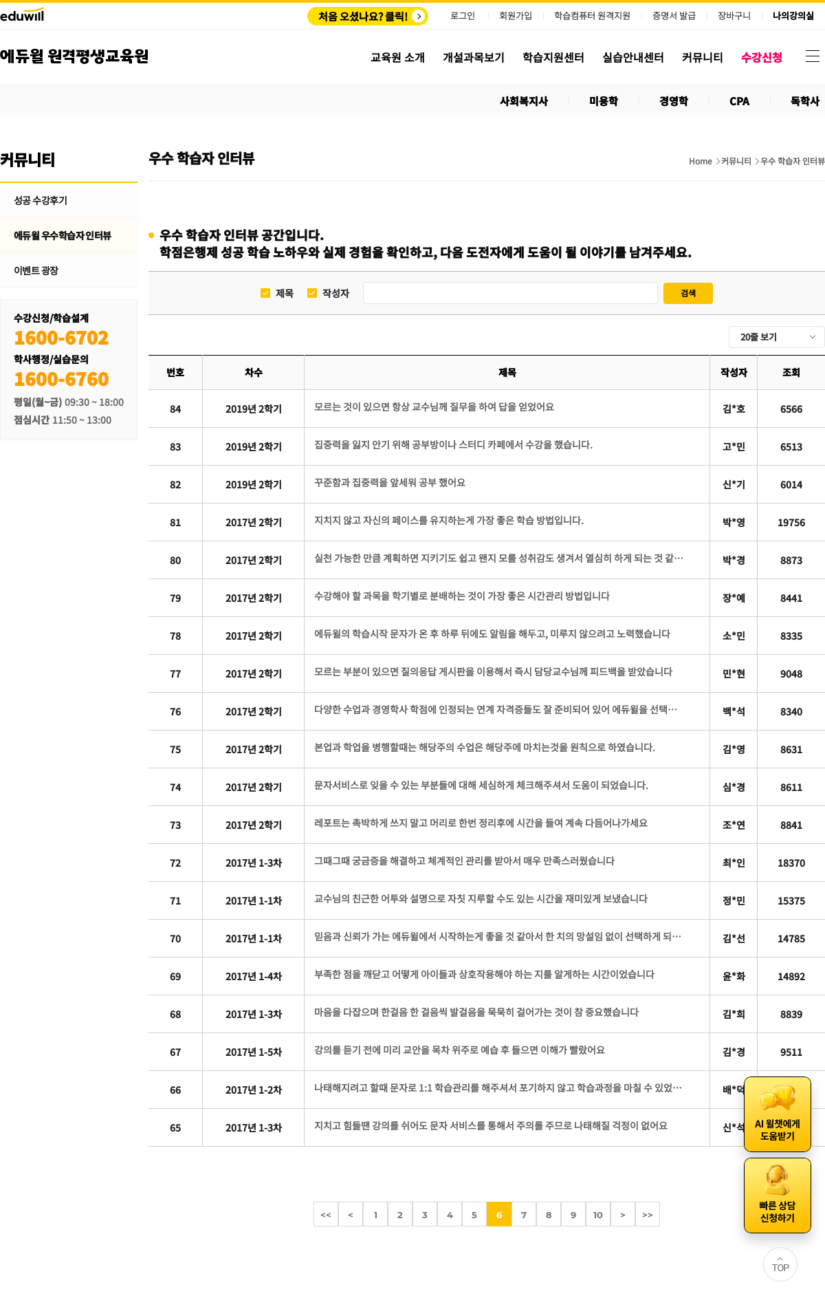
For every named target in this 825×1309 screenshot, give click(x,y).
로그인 (462, 15)
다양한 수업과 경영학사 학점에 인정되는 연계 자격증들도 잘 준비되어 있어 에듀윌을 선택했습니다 (499, 709)
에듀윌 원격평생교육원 (74, 57)
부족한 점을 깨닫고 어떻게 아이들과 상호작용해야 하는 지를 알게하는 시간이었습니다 (484, 974)
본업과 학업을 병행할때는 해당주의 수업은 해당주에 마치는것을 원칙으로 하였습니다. (484, 747)
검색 (688, 293)
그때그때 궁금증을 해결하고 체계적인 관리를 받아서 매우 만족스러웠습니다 (464, 860)
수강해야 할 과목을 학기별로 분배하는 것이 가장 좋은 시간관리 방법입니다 (462, 596)
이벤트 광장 (36, 270)
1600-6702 (61, 336)
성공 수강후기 (40, 200)
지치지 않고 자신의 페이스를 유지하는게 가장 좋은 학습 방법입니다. (449, 520)
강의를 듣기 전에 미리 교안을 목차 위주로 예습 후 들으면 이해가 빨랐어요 (459, 1050)
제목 (285, 293)
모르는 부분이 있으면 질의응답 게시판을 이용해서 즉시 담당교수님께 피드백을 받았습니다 (493, 671)
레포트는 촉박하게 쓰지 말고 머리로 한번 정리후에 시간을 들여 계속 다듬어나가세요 (481, 823)
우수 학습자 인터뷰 (792, 161)
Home (700, 161)
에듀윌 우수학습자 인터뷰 (62, 235)
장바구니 (734, 16)
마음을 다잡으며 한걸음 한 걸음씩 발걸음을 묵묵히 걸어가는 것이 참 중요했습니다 (476, 1012)
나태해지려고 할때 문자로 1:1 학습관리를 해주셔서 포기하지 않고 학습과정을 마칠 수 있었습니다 (499, 1087)
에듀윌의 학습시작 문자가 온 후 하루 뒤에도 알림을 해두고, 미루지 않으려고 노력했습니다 (492, 633)
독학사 (805, 101)
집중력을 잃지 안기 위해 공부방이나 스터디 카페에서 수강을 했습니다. (453, 444)
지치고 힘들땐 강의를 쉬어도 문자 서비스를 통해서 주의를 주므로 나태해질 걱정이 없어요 (491, 1125)
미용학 (603, 101)
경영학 (673, 101)
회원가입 (515, 15)
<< (325, 1214)
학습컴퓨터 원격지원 (592, 16)
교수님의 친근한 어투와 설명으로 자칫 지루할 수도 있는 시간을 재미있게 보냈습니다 (481, 898)
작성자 (335, 293)
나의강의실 (793, 16)
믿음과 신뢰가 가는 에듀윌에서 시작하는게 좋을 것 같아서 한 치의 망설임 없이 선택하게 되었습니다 (499, 936)
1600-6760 (61, 378)
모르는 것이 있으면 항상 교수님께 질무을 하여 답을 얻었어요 (434, 406)
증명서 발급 (674, 16)
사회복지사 (524, 101)
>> (647, 1214)
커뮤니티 (736, 161)
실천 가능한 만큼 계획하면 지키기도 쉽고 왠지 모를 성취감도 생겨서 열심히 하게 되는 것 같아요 (499, 558)
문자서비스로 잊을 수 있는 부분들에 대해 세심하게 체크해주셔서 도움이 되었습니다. (481, 785)
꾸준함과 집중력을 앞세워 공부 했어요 (389, 482)
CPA (739, 101)
